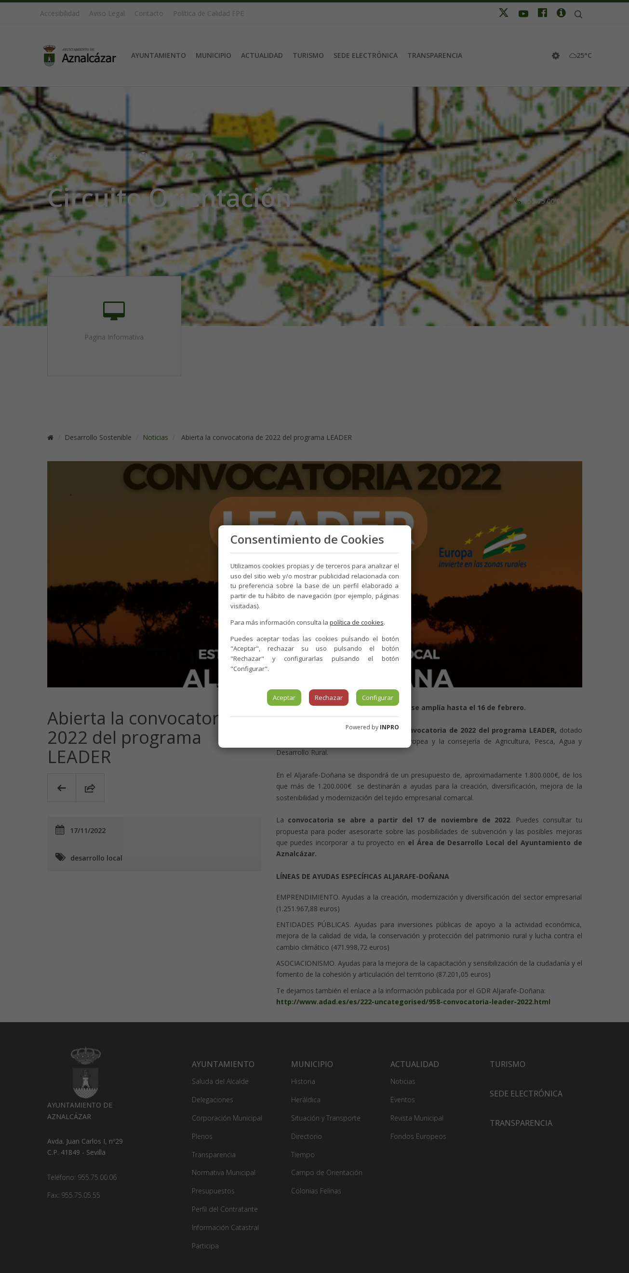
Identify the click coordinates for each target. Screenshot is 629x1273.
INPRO (389, 727)
